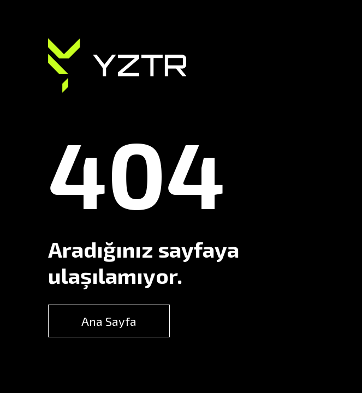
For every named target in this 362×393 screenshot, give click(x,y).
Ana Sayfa (109, 321)
